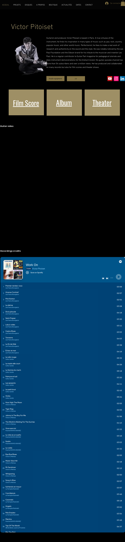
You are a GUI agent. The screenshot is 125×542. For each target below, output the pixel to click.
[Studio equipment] (55, 78)
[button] (17, 5)
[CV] (76, 78)
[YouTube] (109, 78)
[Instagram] (116, 78)
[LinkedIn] (122, 78)
